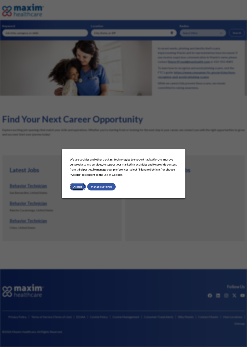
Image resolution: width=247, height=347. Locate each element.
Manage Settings (101, 187)
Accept (78, 187)
